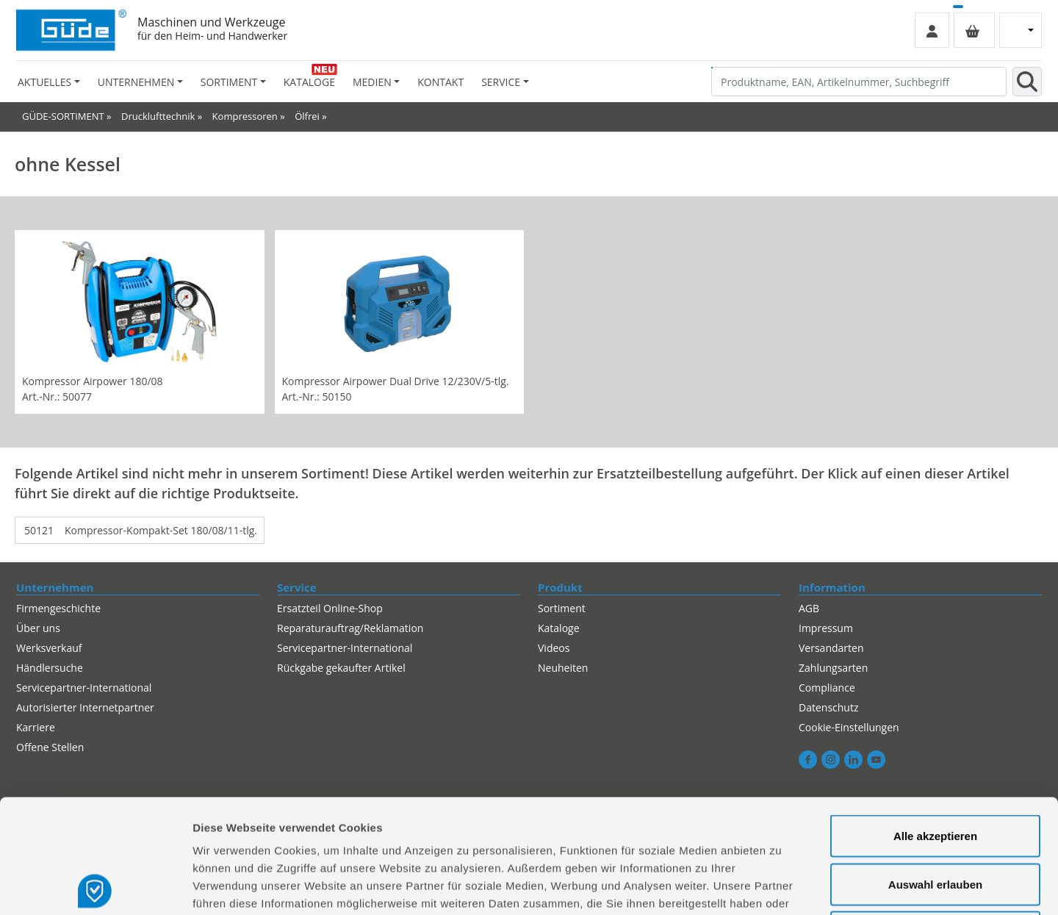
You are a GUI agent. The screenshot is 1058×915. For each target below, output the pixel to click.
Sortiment (562, 608)
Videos (553, 648)
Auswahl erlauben (935, 770)
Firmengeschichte (58, 608)
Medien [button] (372, 82)
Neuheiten (563, 668)
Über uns (38, 628)
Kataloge (309, 82)
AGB (809, 608)
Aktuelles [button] (44, 82)
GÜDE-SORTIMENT (63, 116)
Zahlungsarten (833, 668)
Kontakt (440, 82)
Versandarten (831, 648)
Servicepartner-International (344, 648)
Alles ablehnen (935, 818)
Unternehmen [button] (136, 82)
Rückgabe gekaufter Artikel (341, 668)
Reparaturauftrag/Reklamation (350, 628)
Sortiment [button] (229, 82)
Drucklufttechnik (158, 116)
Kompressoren (245, 116)
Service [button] (500, 82)
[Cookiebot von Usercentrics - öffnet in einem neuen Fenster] (95, 886)
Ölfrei (307, 116)
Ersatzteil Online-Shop (330, 608)
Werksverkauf (49, 648)
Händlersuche (49, 668)
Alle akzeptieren (935, 722)
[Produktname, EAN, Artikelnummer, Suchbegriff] (859, 81)
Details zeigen (781, 886)
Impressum (826, 628)
